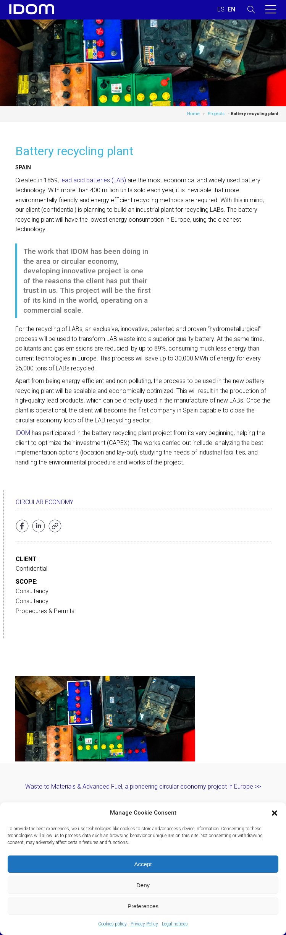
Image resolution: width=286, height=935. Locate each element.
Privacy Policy (144, 924)
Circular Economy (44, 502)
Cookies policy (112, 924)
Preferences (143, 906)
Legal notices (175, 924)
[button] (274, 813)
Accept (143, 864)
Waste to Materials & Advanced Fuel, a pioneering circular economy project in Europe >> (143, 786)
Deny (143, 885)
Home (193, 113)
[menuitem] (221, 9)
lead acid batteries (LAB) (93, 180)
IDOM (22, 433)
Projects (216, 113)
